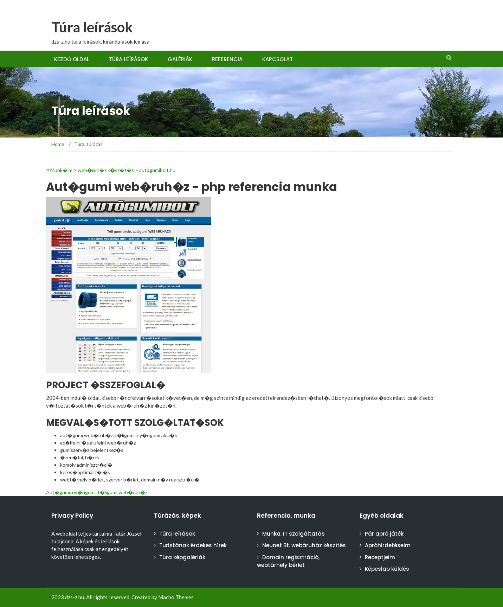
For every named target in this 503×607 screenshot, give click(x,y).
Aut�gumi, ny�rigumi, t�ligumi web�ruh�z (96, 492)
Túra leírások (92, 27)
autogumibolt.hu (157, 170)
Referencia (227, 59)
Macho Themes (176, 597)
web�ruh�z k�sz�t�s (106, 170)
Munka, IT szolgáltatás (293, 533)
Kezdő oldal (71, 59)
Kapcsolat (277, 59)
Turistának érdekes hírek (193, 545)
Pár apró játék (384, 533)
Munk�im (61, 170)
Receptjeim (380, 557)
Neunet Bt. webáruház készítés (304, 545)
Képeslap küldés (387, 569)
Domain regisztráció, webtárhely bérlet (288, 561)
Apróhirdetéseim (388, 545)
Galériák (180, 59)
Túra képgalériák (182, 557)
